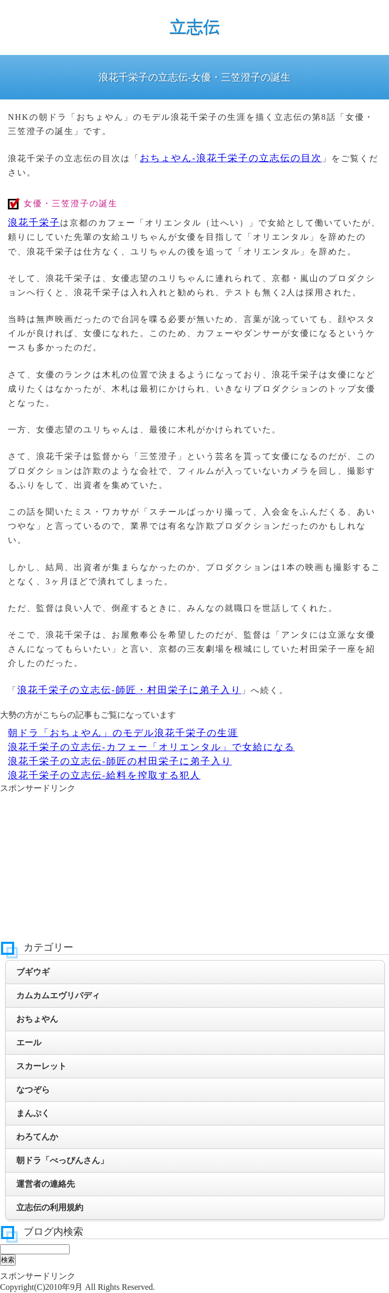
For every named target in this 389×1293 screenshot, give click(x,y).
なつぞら (33, 1089)
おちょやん (37, 1019)
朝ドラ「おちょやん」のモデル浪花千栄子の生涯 (123, 733)
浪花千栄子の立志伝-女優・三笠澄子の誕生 (194, 77)
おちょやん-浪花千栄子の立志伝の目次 (231, 158)
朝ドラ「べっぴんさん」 (62, 1160)
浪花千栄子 (34, 222)
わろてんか (37, 1136)
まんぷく (33, 1113)
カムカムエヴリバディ (58, 995)
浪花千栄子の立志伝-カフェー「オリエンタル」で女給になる (151, 747)
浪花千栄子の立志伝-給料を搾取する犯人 (104, 775)
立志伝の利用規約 (49, 1207)
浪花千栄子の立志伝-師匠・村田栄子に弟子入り (129, 690)
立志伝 (195, 26)
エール (28, 1042)
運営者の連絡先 (45, 1183)
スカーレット (41, 1066)
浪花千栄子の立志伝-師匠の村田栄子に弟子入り (120, 761)
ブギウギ (33, 971)
